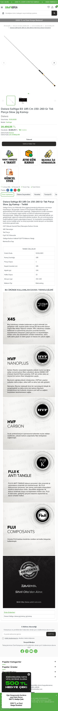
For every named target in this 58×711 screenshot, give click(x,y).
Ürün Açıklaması (7, 194)
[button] (28, 93)
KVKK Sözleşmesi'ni (11, 638)
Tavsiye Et (16, 187)
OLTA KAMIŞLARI (37, 26)
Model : (6, 122)
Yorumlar (37, 194)
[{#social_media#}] (22, 651)
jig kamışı (29, 616)
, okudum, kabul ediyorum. (18, 638)
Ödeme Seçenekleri (23, 194)
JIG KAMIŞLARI (49, 26)
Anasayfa (7, 26)
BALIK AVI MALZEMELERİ (21, 26)
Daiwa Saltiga (9, 616)
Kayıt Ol (51, 634)
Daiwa (4, 116)
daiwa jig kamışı (19, 616)
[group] (29, 61)
